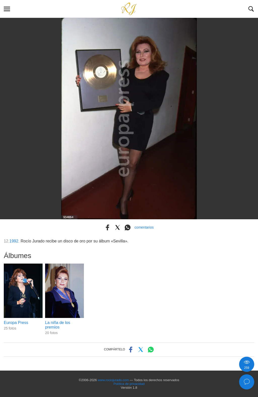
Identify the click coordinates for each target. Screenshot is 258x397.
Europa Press (16, 322)
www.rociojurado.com (113, 380)
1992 (13, 241)
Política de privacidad (129, 384)
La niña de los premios (57, 324)
